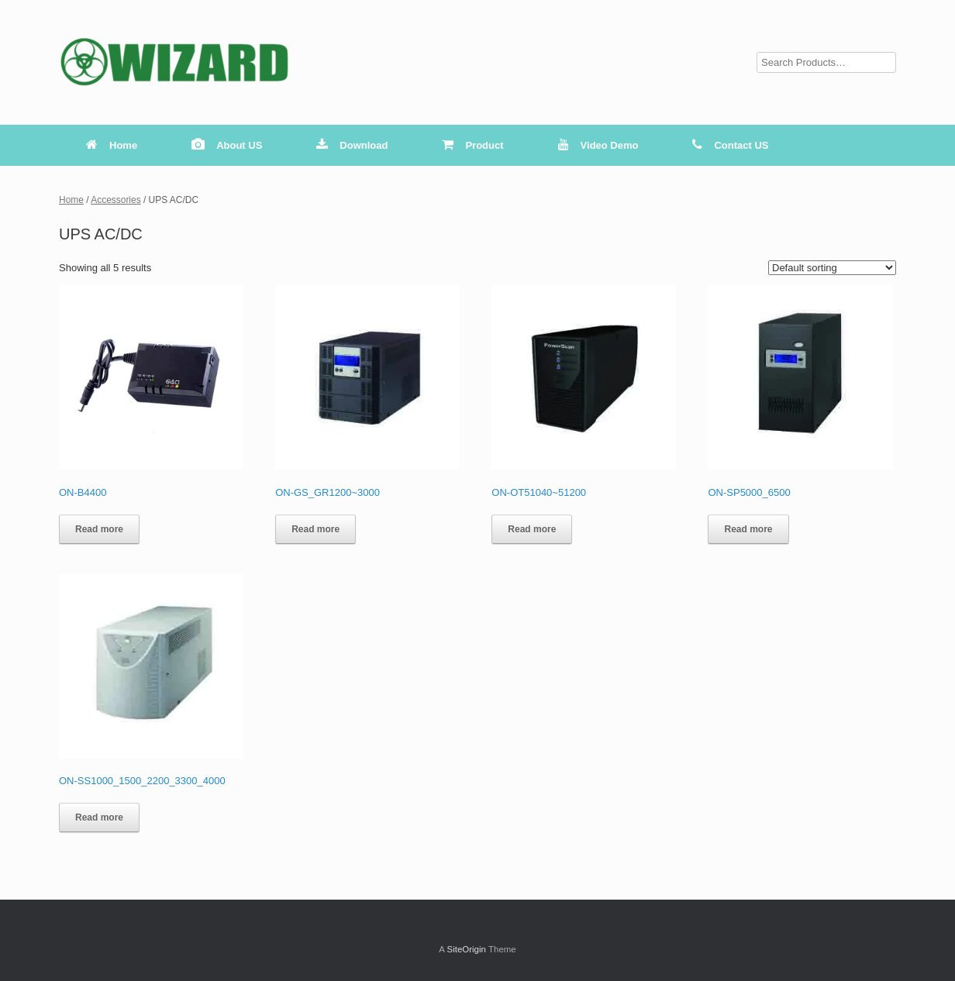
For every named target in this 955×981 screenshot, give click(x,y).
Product (472, 145)
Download (352, 145)
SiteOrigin (466, 949)
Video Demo (598, 145)
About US (226, 145)
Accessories (115, 199)
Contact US (730, 145)
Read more (99, 529)
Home (111, 145)
